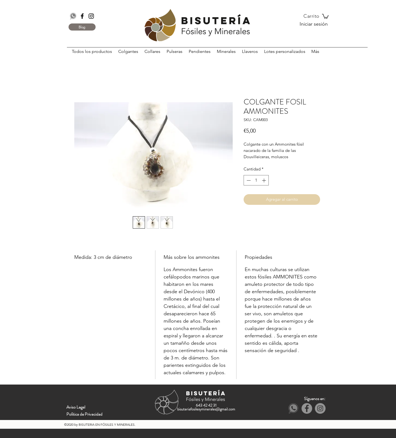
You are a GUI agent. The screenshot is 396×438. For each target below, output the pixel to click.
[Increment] (264, 180)
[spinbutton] (256, 180)
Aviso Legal (75, 407)
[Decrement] (248, 180)
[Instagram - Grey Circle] (320, 408)
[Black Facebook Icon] (82, 16)
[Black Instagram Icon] (91, 16)
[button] (325, 16)
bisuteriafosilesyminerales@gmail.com (206, 409)
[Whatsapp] (73, 16)
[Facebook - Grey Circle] (307, 408)
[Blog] (82, 27)
